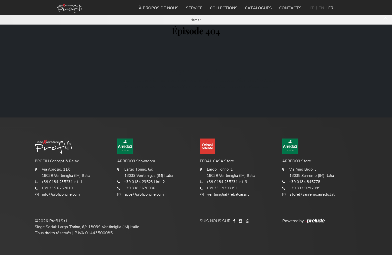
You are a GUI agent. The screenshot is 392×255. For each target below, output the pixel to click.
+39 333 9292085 (301, 188)
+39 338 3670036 (136, 188)
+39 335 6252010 (54, 188)
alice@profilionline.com (140, 194)
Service (194, 8)
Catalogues (258, 8)
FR (330, 8)
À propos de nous (158, 8)
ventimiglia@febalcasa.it (224, 194)
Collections (224, 8)
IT (312, 8)
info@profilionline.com (57, 194)
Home (194, 20)
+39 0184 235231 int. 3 (223, 182)
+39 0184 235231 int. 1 (58, 182)
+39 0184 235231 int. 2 (141, 182)
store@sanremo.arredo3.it (308, 194)
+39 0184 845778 (301, 182)
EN (321, 8)
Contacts (290, 8)
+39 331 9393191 (219, 188)
